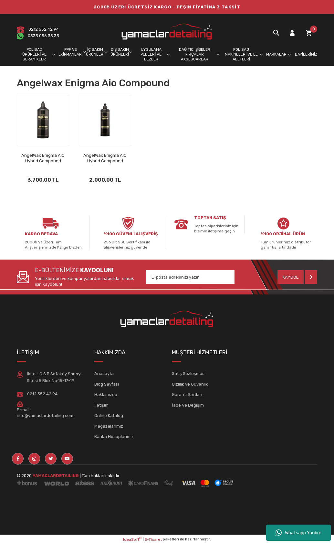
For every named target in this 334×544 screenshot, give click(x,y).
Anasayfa (104, 373)
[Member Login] (292, 33)
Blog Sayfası (106, 384)
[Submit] (297, 277)
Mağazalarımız (108, 426)
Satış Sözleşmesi (188, 373)
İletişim (101, 405)
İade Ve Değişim (188, 405)
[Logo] (167, 33)
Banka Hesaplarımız (114, 436)
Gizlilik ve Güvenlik (190, 384)
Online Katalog (108, 415)
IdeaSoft (132, 539)
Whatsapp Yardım (298, 532)
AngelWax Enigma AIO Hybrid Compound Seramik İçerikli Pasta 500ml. (105, 158)
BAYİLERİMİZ (306, 54)
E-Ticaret (153, 539)
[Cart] (309, 33)
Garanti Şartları (187, 394)
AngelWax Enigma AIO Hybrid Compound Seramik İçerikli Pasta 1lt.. (43, 158)
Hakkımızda (105, 394)
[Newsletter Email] (190, 277)
